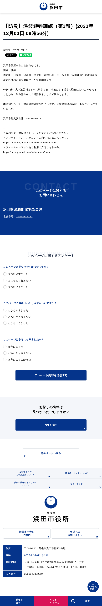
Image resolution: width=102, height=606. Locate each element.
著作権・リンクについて (83, 475)
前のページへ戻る (42, 455)
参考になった (15, 346)
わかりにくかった (18, 323)
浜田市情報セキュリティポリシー (32, 485)
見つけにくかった (18, 287)
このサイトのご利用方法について (33, 475)
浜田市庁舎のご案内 (35, 534)
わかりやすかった (18, 310)
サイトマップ (86, 486)
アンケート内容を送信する (51, 375)
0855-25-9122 (24, 216)
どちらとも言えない (19, 280)
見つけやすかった (18, 274)
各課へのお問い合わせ (83, 534)
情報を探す (66, 427)
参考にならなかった (19, 359)
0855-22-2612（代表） (37, 555)
